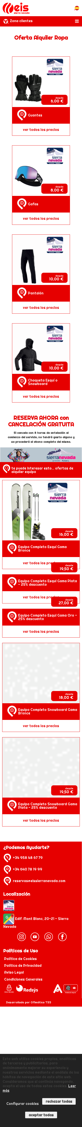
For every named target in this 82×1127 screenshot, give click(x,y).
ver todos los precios (41, 129)
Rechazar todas (59, 1101)
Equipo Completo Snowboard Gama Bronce (47, 711)
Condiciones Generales (23, 979)
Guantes (35, 115)
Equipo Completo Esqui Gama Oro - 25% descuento (47, 617)
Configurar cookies (22, 1103)
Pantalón (36, 293)
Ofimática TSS (41, 1002)
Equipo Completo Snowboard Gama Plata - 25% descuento (47, 805)
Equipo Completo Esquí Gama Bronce (42, 548)
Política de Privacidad (23, 965)
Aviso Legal (14, 972)
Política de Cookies (21, 958)
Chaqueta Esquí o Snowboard (43, 381)
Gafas (33, 204)
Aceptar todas (41, 1115)
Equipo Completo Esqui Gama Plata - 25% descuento (47, 582)
